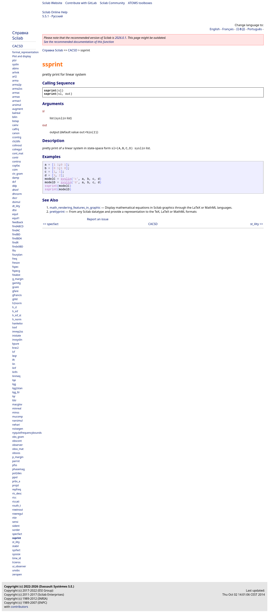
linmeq (16, 376)
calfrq (15, 129)
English (215, 29)
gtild (15, 299)
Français (228, 29)
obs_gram (18, 436)
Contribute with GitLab (81, 3)
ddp (14, 186)
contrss (16, 161)
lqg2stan (17, 388)
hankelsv (17, 323)
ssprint (16, 538)
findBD (16, 234)
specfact (17, 534)
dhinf (15, 190)
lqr (13, 396)
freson (16, 262)
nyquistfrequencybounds (27, 432)
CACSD (17, 46)
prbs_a (16, 481)
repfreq (16, 489)
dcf (14, 181)
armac (16, 92)
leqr (14, 356)
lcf (13, 351)
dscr (14, 198)
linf (14, 368)
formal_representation (25, 52)
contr (15, 157)
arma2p (17, 84)
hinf (14, 327)
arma (15, 80)
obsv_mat (18, 449)
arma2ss (17, 88)
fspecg (16, 271)
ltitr (14, 400)
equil (15, 214)
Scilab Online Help (54, 12)
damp (15, 177)
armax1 (16, 100)
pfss (14, 465)
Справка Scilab (20, 35)
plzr (14, 60)
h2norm (17, 303)
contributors (19, 607)
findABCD (18, 226)
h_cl (14, 307)
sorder (16, 530)
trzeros (16, 562)
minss (15, 412)
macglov (17, 404)
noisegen (17, 428)
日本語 (240, 29)
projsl (15, 485)
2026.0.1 (120, 38)
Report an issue (97, 219)
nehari (16, 424)
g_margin (17, 279)
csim (15, 169)
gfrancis (17, 295)
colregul (17, 149)
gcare (15, 287)
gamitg (16, 283)
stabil (15, 546)
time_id (16, 558)
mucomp (17, 416)
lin (13, 364)
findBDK (17, 238)
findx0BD (17, 246)
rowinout (17, 509)
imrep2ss (17, 331)
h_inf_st (16, 315)
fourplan (17, 254)
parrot (16, 461)
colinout (17, 145)
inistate (16, 335)
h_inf (15, 311)
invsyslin (17, 339)
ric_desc (17, 493)
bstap (15, 121)
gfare (15, 291)
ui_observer (19, 566)
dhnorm (17, 194)
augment (17, 109)
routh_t (16, 505)
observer (17, 445)
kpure (15, 343)
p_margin (17, 457)
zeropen (17, 574)
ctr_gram (17, 173)
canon (16, 133)
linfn (15, 372)
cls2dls (16, 141)
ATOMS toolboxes (140, 3)
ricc (14, 497)
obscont (17, 441)
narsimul (17, 420)
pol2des (17, 473)
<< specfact (51, 224)
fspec (15, 266)
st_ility (16, 542)
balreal (16, 113)
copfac (16, 165)
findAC (16, 230)
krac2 (15, 347)
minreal (16, 408)
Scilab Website (52, 3)
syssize (16, 554)
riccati (15, 501)
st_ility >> (256, 224)
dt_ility (16, 206)
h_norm (16, 319)
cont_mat (17, 153)
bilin (14, 117)
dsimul (16, 202)
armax (16, 96)
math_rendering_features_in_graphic (75, 208)
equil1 (16, 218)
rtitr (14, 517)
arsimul (16, 105)
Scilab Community (112, 3)
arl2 (14, 76)
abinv (15, 68)
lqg (14, 384)
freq (14, 258)
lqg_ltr (16, 392)
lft (13, 360)
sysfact (16, 550)
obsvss (16, 453)
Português (254, 29)
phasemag (18, 469)
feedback (17, 222)
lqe (14, 380)
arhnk (15, 72)
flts (14, 250)
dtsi (14, 210)
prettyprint (57, 212)
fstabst (16, 275)
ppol (15, 477)
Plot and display (21, 56)
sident (16, 526)
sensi (15, 521)
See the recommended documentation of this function (79, 42)
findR (15, 242)
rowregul (17, 513)
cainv (15, 125)
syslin (15, 64)
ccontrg (16, 137)
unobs (16, 570)
